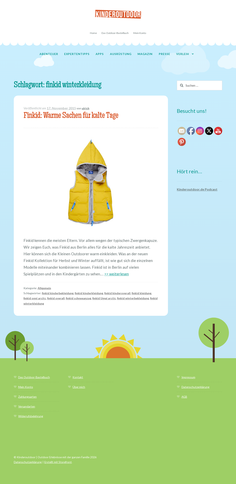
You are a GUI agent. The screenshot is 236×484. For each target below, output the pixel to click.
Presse (164, 54)
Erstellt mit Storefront (58, 462)
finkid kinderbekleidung (58, 293)
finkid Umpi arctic (104, 298)
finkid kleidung (141, 293)
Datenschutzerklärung (195, 387)
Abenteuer (49, 54)
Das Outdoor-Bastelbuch (115, 32)
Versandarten (26, 406)
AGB (184, 396)
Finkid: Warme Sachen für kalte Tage (70, 116)
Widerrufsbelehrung (30, 416)
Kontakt (78, 377)
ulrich (85, 108)
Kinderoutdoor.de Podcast (197, 189)
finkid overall (56, 298)
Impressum (188, 377)
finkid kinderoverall (117, 293)
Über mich (79, 387)
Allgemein (44, 288)
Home (93, 32)
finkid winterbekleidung (133, 298)
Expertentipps (77, 54)
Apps (100, 54)
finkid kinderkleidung (89, 293)
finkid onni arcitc (34, 298)
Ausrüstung (120, 54)
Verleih (182, 54)
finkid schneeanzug (78, 298)
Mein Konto (139, 32)
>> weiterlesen (116, 274)
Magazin (145, 54)
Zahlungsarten (27, 396)
